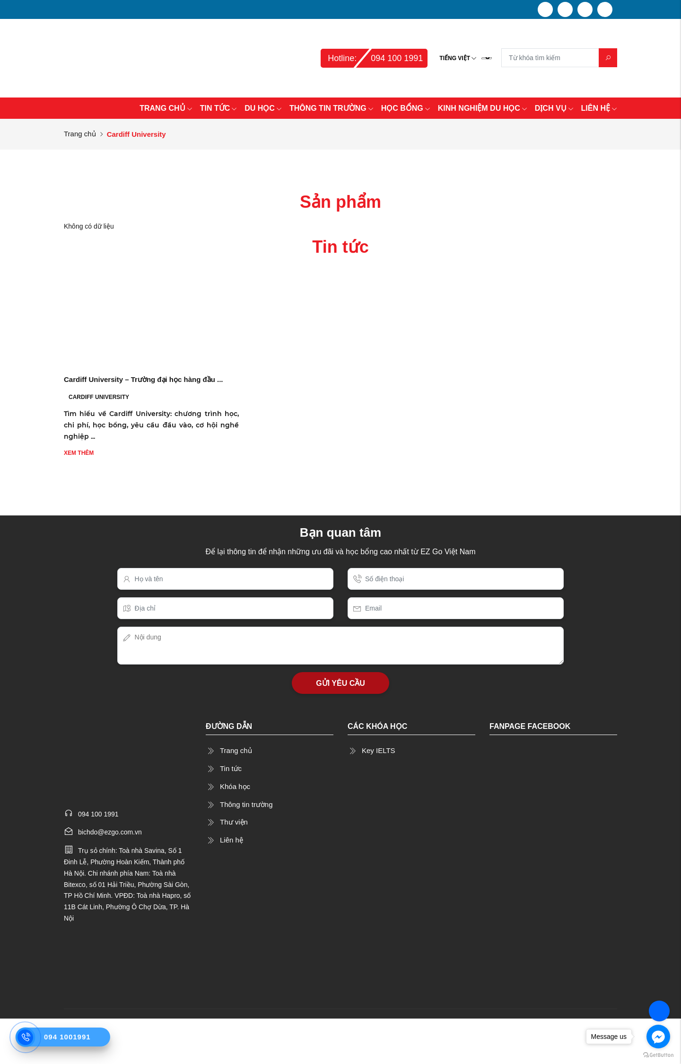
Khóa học (235, 786)
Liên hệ (231, 840)
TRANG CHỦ (166, 108)
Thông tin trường (246, 804)
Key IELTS (378, 750)
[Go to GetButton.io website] (658, 1054)
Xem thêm (79, 453)
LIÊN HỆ (599, 108)
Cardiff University (99, 397)
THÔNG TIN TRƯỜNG (331, 108)
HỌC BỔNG (405, 108)
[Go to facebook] (658, 1036)
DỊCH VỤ (554, 108)
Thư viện (234, 822)
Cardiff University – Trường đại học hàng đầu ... (143, 379)
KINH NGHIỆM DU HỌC (482, 108)
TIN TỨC (218, 108)
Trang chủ (80, 134)
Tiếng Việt (454, 58)
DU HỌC (263, 108)
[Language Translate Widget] (486, 58)
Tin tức (231, 768)
